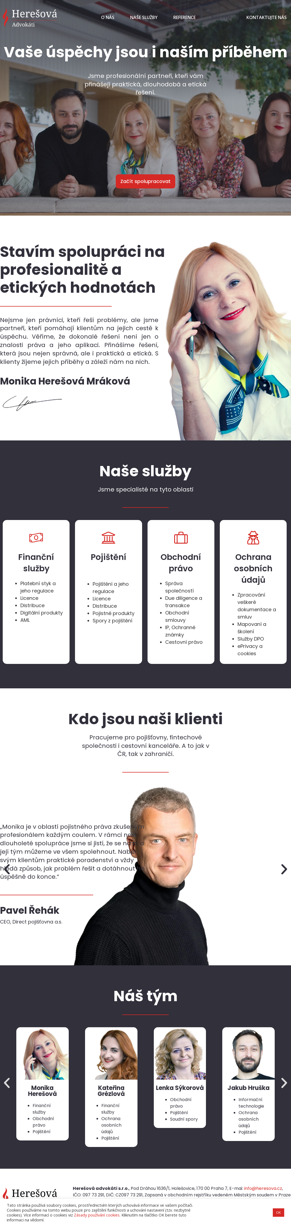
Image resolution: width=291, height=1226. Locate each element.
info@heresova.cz (263, 1188)
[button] (7, 869)
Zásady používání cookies (97, 1215)
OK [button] (278, 1212)
